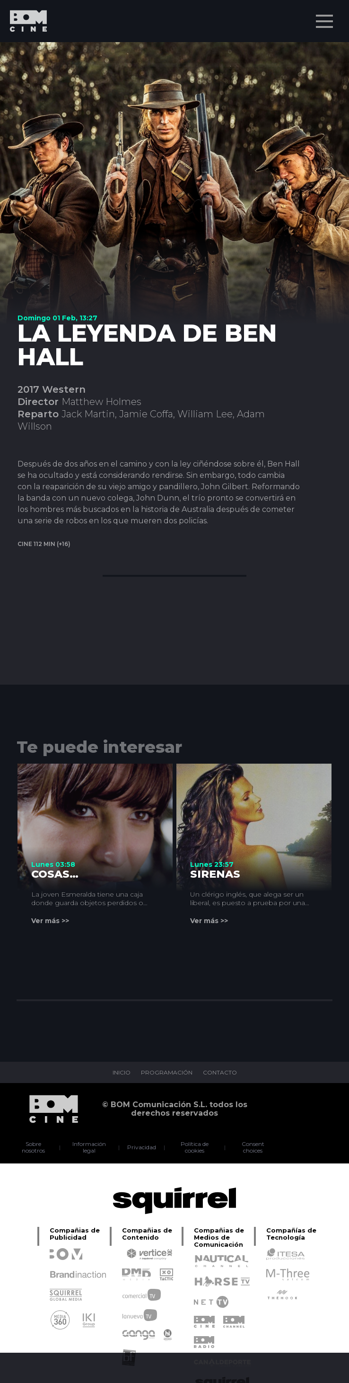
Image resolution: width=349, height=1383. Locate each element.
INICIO (122, 1072)
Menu (325, 16)
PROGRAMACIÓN (166, 1072)
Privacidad (141, 1147)
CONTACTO (220, 1072)
